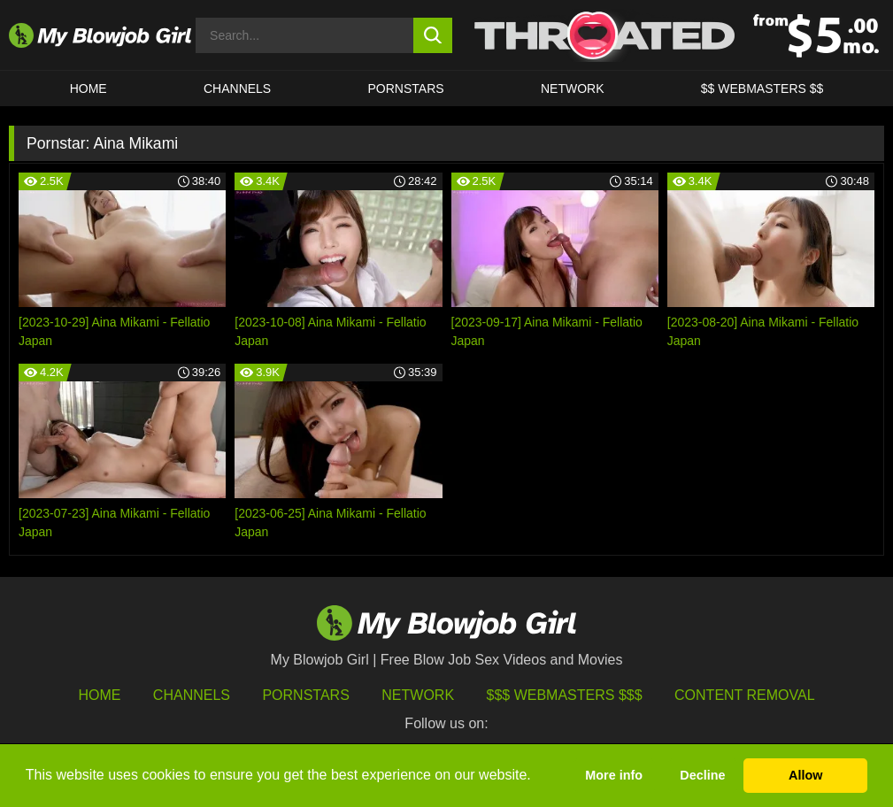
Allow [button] (805, 775)
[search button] (432, 35)
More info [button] (614, 775)
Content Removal (744, 695)
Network (572, 88)
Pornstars (305, 695)
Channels (191, 695)
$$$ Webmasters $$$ (565, 695)
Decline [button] (702, 775)
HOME (88, 88)
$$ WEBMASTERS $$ (762, 88)
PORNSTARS (406, 88)
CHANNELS (237, 88)
